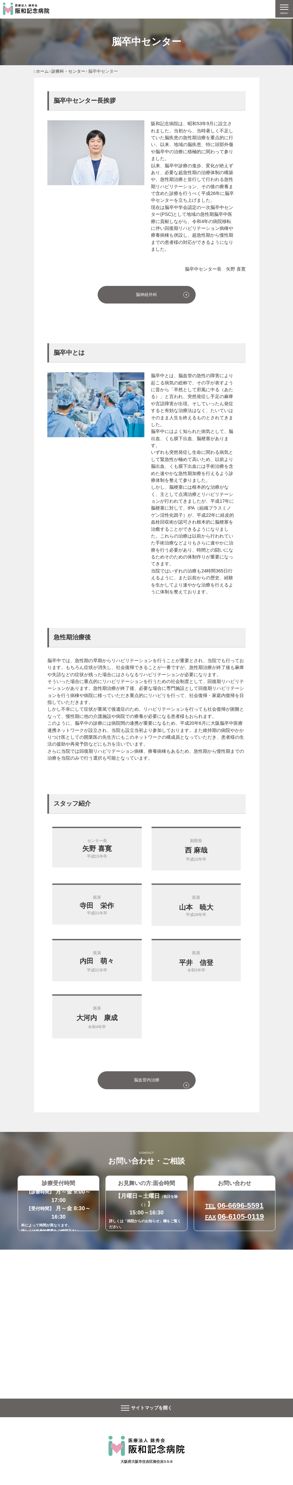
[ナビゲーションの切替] (283, 9)
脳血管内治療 (146, 1081)
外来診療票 (45, 1233)
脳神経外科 (146, 295)
